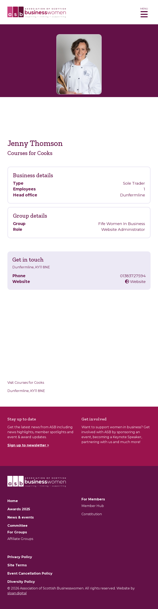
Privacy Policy (19, 557)
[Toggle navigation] (144, 12)
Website (135, 281)
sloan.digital (17, 593)
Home (12, 501)
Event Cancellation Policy (29, 573)
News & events (20, 517)
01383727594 (133, 275)
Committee (17, 526)
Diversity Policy (21, 582)
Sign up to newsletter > (28, 445)
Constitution (91, 514)
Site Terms (17, 565)
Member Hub (92, 506)
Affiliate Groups (20, 539)
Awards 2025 (18, 509)
